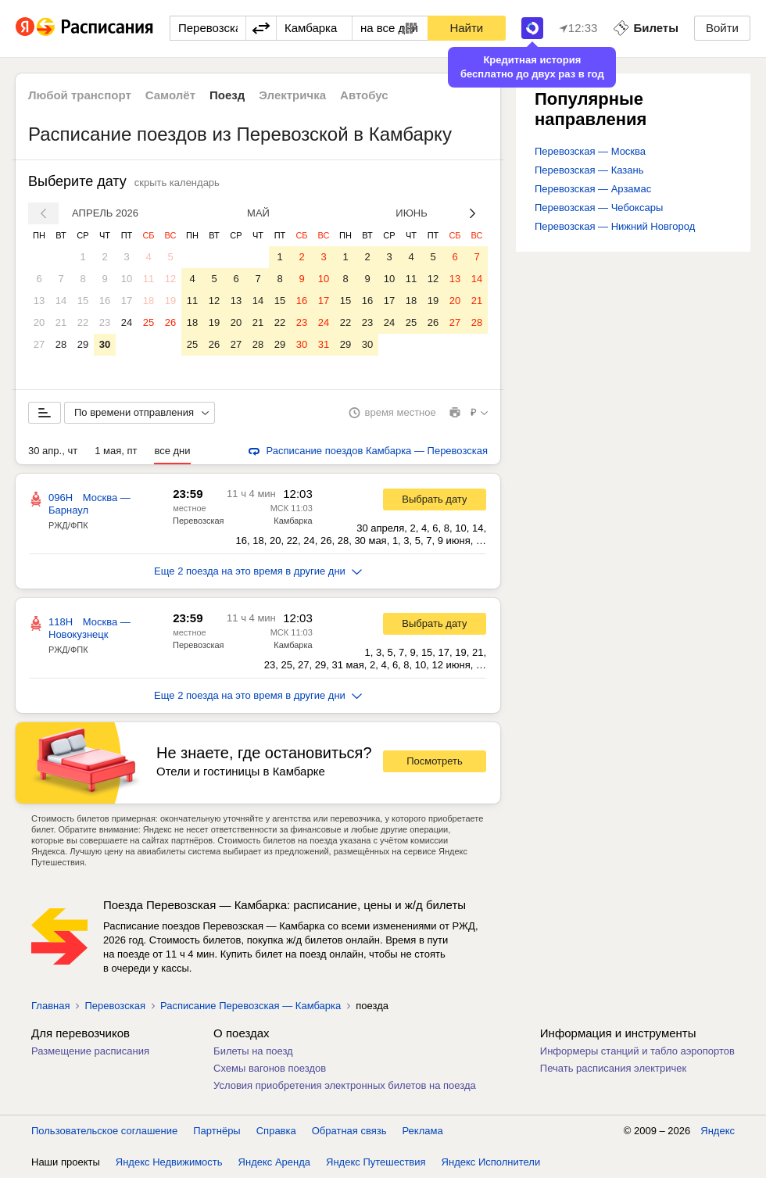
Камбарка (293, 520)
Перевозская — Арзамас (593, 189)
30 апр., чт (52, 451)
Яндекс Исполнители (491, 1162)
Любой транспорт (79, 95)
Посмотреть (434, 761)
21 (60, 322)
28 (60, 344)
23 (104, 322)
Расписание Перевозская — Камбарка (250, 1006)
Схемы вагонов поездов (269, 1068)
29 (82, 344)
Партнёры (216, 1131)
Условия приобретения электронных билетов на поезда (344, 1085)
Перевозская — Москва (590, 151)
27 (39, 344)
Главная (50, 1006)
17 (126, 300)
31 (323, 344)
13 (39, 300)
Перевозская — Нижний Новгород (615, 226)
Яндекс (717, 1131)
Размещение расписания (90, 1051)
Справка (276, 1131)
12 (170, 279)
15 (82, 300)
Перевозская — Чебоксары (599, 207)
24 (126, 322)
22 (82, 322)
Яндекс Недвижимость (169, 1162)
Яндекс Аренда (274, 1162)
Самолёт (170, 95)
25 (148, 322)
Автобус (364, 95)
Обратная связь (349, 1131)
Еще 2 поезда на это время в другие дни (258, 571)
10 (126, 279)
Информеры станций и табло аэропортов (637, 1051)
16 (104, 300)
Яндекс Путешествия (376, 1162)
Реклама (423, 1131)
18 (148, 300)
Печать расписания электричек (613, 1068)
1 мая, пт (116, 451)
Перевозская (198, 520)
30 (104, 344)
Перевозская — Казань (589, 170)
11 (148, 279)
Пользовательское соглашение (104, 1131)
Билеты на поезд (253, 1051)
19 (170, 300)
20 (39, 322)
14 (60, 300)
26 (170, 322)
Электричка (292, 95)
